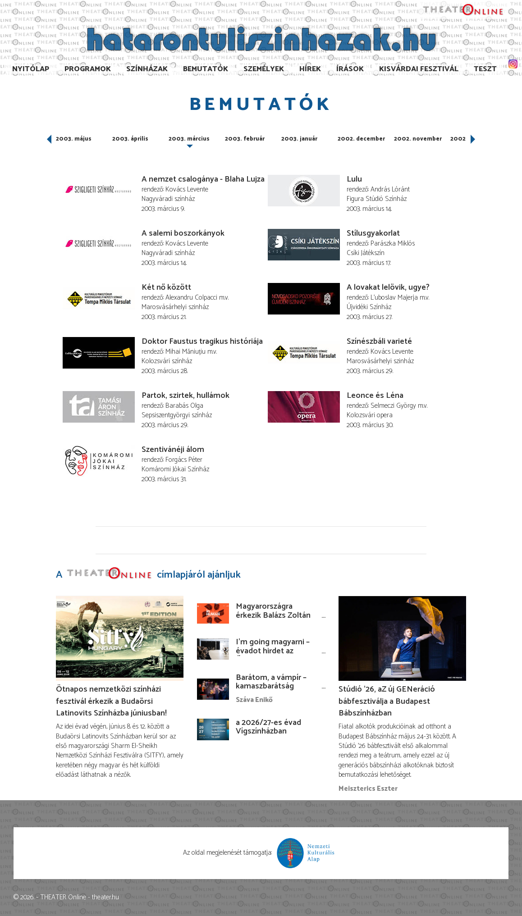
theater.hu (105, 897)
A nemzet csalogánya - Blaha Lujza (203, 179)
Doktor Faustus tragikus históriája (202, 341)
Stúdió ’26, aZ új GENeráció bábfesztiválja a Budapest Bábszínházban (387, 701)
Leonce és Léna (375, 395)
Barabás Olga (184, 405)
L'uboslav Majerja (394, 297)
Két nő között (166, 287)
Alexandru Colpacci (191, 297)
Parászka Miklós (393, 243)
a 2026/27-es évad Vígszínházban (268, 727)
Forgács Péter (183, 459)
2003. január (299, 139)
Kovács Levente (186, 189)
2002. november (418, 139)
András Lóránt (390, 189)
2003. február (245, 139)
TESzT (485, 69)
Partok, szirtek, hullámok (185, 395)
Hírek (310, 69)
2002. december (361, 139)
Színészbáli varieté (379, 341)
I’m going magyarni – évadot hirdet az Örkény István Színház (275, 651)
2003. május (74, 139)
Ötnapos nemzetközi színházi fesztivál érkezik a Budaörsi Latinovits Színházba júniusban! (111, 701)
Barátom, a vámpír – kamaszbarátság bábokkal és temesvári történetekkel (276, 691)
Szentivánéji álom (173, 449)
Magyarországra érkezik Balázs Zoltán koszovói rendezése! (273, 615)
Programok (87, 69)
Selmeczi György (393, 405)
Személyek (263, 69)
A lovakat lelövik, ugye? (388, 287)
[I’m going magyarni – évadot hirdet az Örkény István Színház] (213, 649)
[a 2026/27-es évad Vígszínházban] (213, 729)
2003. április (130, 139)
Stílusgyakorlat (373, 233)
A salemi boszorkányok (183, 233)
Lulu (354, 179)
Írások (350, 69)
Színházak (147, 69)
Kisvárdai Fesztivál (418, 69)
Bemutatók (205, 69)
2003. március (189, 139)
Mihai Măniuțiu (185, 351)
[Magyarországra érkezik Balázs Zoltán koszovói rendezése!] (213, 613)
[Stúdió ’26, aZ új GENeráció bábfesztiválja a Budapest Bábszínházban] (402, 638)
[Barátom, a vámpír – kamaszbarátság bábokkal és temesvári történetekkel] (213, 689)
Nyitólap (30, 69)
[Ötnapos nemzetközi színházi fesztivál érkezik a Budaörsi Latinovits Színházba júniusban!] (119, 638)
